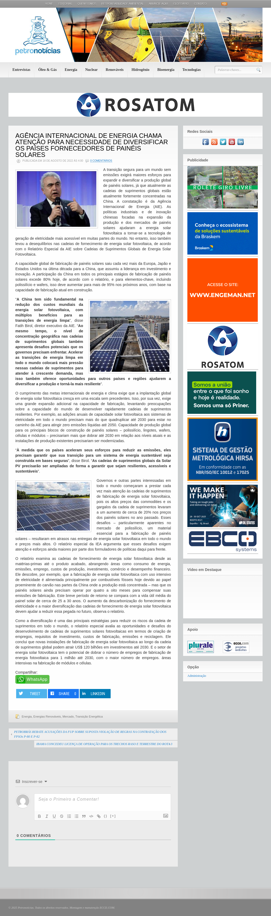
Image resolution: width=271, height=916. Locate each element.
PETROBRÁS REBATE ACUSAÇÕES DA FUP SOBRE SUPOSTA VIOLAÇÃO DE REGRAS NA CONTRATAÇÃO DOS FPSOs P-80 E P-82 (90, 734)
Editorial (65, 3)
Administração (196, 676)
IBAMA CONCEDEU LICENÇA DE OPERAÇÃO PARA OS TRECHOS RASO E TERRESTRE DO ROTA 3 (104, 744)
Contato (200, 3)
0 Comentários (101, 160)
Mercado (68, 716)
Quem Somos (87, 3)
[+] (113, 816)
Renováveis (115, 70)
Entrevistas (21, 70)
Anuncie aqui (158, 3)
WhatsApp (37, 679)
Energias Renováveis (47, 716)
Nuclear (91, 70)
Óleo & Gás (47, 70)
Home (49, 3)
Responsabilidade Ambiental (122, 3)
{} (105, 816)
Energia (71, 70)
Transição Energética (89, 716)
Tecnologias (191, 70)
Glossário (181, 3)
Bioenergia (165, 70)
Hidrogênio (140, 70)
